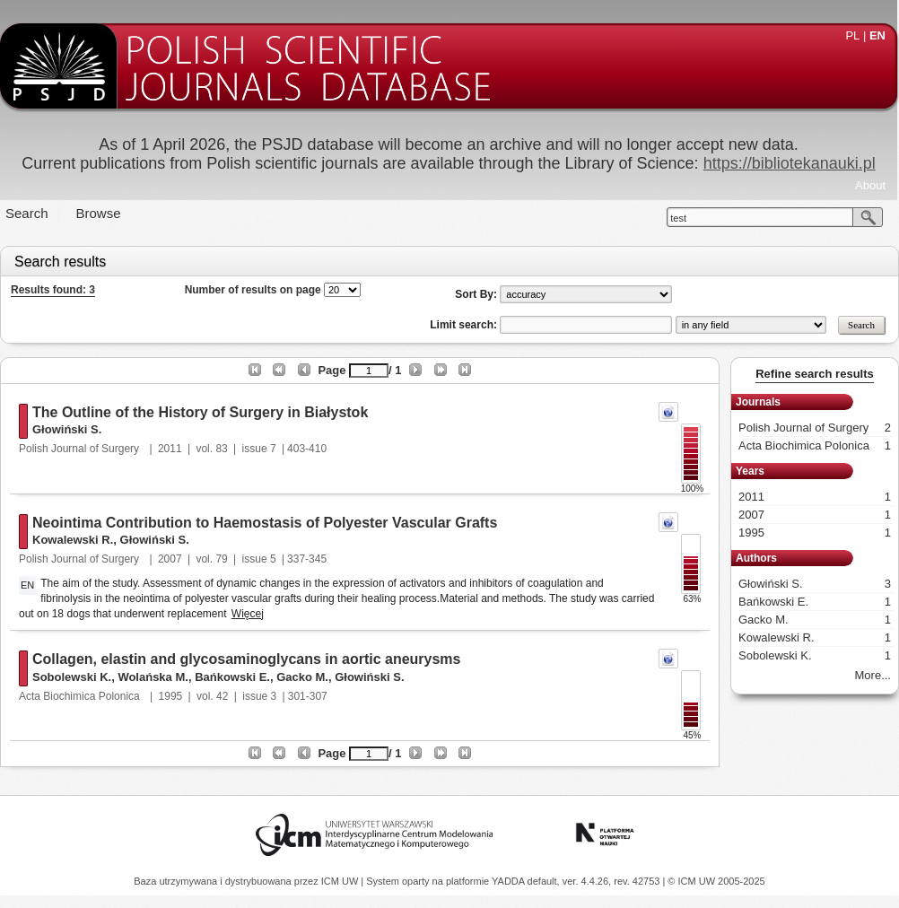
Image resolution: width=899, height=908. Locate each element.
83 (221, 448)
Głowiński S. (66, 429)
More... (873, 675)
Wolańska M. (153, 677)
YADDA (510, 881)
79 (221, 559)
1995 (171, 696)
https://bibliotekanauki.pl (789, 163)
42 (222, 696)
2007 (170, 559)
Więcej (247, 613)
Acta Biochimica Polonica (81, 696)
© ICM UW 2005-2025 (716, 881)
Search (26, 213)
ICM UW (341, 881)
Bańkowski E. (232, 677)
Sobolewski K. (71, 677)
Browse (98, 213)
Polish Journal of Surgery (80, 448)
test (678, 218)
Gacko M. (302, 677)
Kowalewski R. (72, 539)
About (870, 185)
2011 (170, 448)
